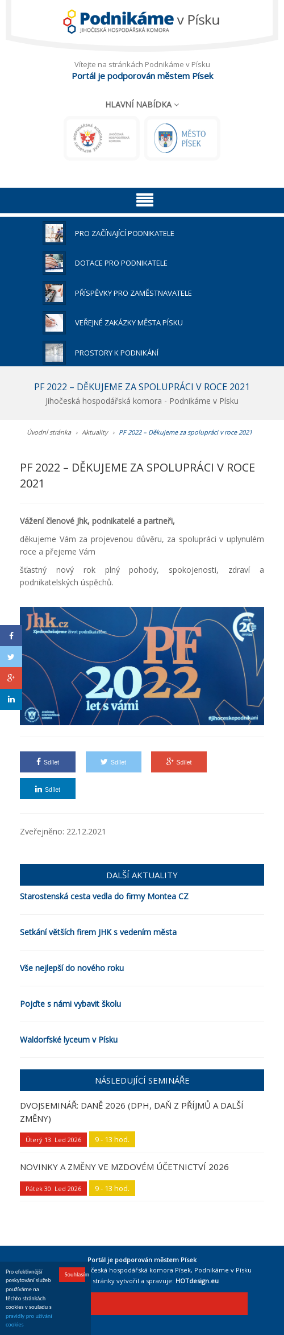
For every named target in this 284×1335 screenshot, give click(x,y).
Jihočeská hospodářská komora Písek (135, 1270)
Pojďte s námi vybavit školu (70, 1003)
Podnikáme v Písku (223, 1270)
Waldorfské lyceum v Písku (69, 1039)
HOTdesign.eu (197, 1280)
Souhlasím (75, 1275)
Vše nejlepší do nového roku (72, 967)
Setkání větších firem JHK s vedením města (98, 932)
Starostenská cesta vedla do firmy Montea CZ (104, 896)
